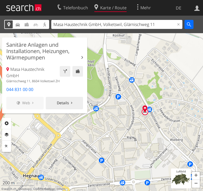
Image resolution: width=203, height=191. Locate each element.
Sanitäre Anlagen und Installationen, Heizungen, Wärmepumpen (38, 51)
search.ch (10, 189)
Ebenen (6, 134)
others (61, 189)
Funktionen (6, 146)
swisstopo (25, 189)
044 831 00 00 (19, 89)
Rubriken (6, 123)
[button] (196, 176)
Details (63, 102)
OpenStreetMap (44, 189)
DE (178, 8)
